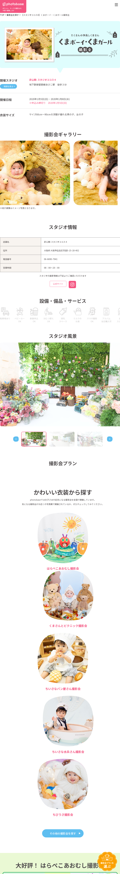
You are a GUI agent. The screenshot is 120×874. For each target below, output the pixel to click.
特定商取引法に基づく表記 (31, 863)
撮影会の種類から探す (11, 856)
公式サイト (58, 285)
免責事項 (85, 863)
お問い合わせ (56, 856)
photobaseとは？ (37, 852)
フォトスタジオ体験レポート (81, 852)
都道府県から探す (10, 852)
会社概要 (68, 856)
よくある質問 (35, 856)
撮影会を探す (13, 14)
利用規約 (5, 863)
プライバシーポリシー (60, 863)
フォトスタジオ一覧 (58, 852)
